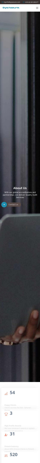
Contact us (13, 205)
